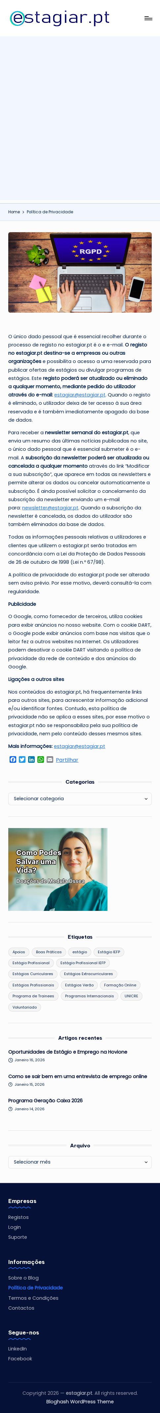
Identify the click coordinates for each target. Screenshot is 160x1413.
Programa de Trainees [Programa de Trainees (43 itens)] (33, 996)
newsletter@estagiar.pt (50, 507)
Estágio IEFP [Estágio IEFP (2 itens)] (109, 952)
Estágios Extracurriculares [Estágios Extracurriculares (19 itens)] (88, 973)
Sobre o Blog (23, 1278)
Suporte (17, 1237)
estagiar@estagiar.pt (79, 395)
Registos (18, 1217)
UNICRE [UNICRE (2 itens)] (131, 996)
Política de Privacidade (35, 1287)
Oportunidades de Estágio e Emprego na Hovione (67, 1052)
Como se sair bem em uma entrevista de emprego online (77, 1076)
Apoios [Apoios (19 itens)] (19, 952)
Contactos (21, 1308)
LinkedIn (17, 1348)
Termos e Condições (33, 1298)
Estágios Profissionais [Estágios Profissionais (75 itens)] (33, 985)
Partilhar (67, 760)
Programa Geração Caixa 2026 (45, 1100)
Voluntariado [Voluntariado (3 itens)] (25, 1007)
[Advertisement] (80, 120)
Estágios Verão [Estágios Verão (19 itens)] (79, 985)
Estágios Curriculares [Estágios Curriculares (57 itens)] (33, 973)
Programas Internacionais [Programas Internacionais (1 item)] (89, 996)
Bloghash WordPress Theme (80, 1401)
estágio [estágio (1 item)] (79, 952)
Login (14, 1227)
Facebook (20, 1358)
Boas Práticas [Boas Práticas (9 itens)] (49, 952)
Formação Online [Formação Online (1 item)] (120, 985)
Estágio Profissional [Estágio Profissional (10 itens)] (31, 963)
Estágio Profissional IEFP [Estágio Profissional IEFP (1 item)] (82, 963)
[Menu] (147, 18)
